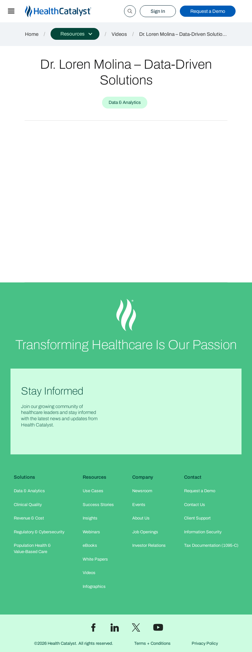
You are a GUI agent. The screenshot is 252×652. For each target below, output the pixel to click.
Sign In (158, 11)
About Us (141, 518)
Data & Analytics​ (29, 491)
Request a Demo (207, 11)
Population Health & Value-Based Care (32, 548)
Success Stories (98, 504)
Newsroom (142, 491)
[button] (11, 11)
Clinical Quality (28, 504)
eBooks (90, 545)
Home (31, 34)
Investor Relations (149, 545)
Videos (119, 34)
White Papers (95, 559)
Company (142, 477)
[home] (66, 11)
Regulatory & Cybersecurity (39, 532)
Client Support (197, 518)
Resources (94, 477)
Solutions (24, 477)
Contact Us (194, 504)
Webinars (91, 532)
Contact (192, 477)
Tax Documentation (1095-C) (211, 545)
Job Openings (145, 532)
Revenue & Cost (29, 518)
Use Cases (93, 491)
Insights (90, 518)
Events (138, 504)
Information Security (202, 532)
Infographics (94, 586)
